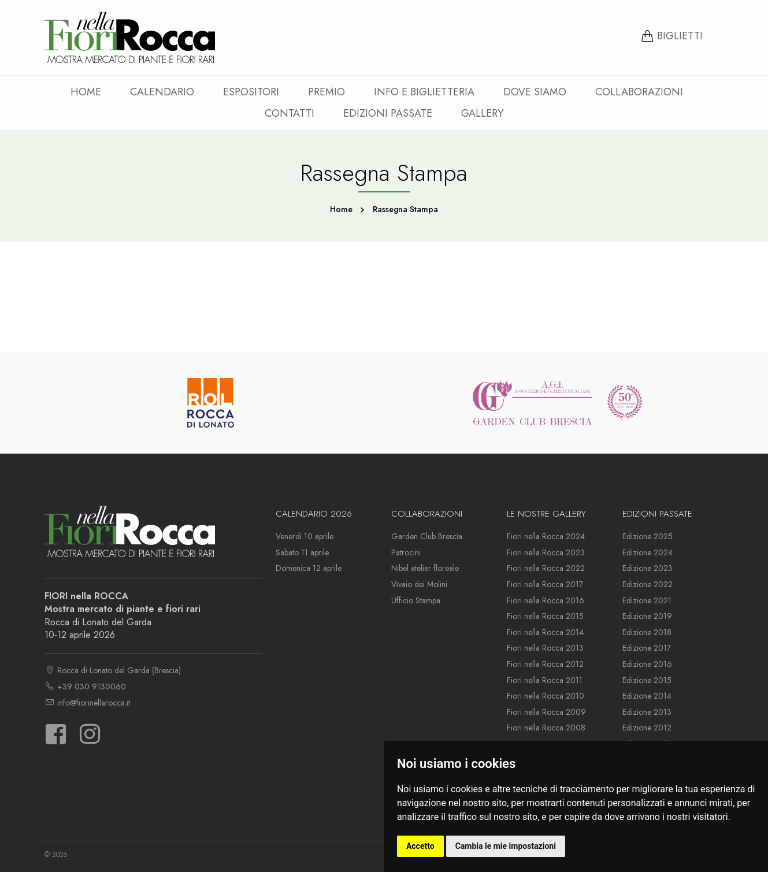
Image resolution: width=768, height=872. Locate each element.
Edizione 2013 (646, 712)
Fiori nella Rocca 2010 (545, 696)
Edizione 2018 (646, 632)
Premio (326, 91)
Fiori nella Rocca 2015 (545, 616)
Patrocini (406, 552)
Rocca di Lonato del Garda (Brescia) (112, 670)
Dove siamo (534, 91)
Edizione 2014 (646, 696)
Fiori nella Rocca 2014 (545, 632)
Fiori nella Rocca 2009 (546, 712)
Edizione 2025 (647, 536)
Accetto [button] (420, 846)
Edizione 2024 (647, 552)
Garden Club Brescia (426, 536)
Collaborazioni (639, 91)
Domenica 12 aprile (309, 568)
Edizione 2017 (646, 648)
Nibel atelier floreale (425, 568)
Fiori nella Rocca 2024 (546, 536)
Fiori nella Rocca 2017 (545, 584)
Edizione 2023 (647, 568)
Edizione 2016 (647, 664)
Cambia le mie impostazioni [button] (505, 846)
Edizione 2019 (647, 616)
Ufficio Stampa (415, 600)
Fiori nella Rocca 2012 (545, 664)
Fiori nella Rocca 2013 (545, 648)
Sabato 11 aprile (302, 552)
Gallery (482, 113)
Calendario (162, 91)
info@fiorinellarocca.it (87, 702)
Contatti (289, 113)
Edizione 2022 (647, 584)
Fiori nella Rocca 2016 (545, 600)
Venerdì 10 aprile (304, 536)
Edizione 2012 (646, 727)
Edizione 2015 (646, 680)
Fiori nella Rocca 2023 (546, 552)
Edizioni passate (387, 113)
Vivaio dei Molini (419, 584)
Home (86, 91)
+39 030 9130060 (85, 686)
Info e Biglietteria (424, 91)
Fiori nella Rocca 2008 (546, 727)
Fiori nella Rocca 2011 (545, 680)
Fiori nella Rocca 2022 (546, 568)
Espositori (251, 91)
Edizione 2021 (646, 600)
